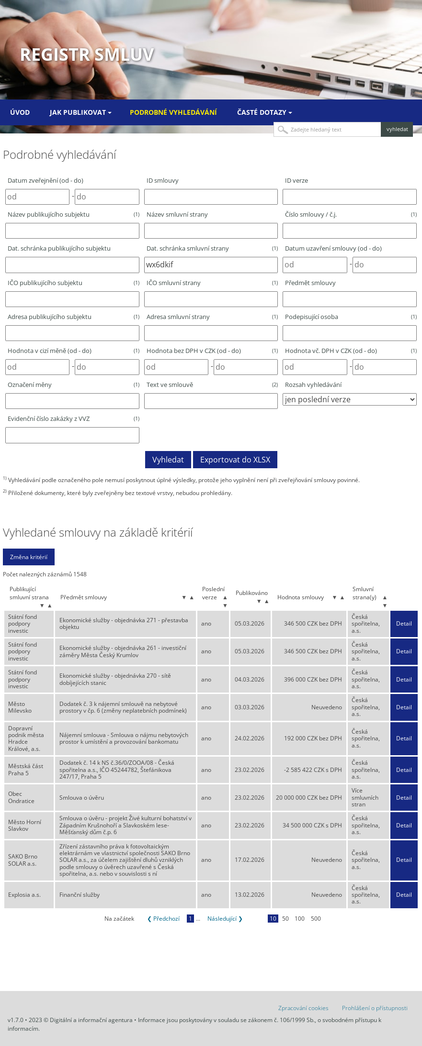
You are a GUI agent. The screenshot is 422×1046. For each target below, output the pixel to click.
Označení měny (73, 384)
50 (285, 918)
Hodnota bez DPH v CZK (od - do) (212, 350)
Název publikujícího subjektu (73, 214)
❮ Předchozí (163, 918)
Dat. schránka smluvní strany (212, 248)
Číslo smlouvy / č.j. (351, 214)
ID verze (296, 180)
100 (300, 918)
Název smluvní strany (177, 214)
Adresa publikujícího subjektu (73, 316)
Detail (404, 623)
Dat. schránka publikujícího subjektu (59, 248)
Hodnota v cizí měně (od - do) (73, 350)
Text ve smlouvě (212, 384)
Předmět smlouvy (310, 282)
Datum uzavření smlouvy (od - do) (333, 248)
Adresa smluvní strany (212, 316)
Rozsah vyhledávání (313, 384)
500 (316, 918)
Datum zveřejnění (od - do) (45, 180)
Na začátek (119, 918)
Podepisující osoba (351, 316)
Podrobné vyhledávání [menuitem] (173, 112)
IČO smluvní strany (212, 282)
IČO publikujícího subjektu (73, 282)
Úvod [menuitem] (20, 112)
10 (273, 918)
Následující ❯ (225, 918)
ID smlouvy (163, 180)
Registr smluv (87, 54)
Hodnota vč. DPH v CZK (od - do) (351, 350)
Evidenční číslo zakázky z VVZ (73, 418)
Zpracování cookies (303, 1008)
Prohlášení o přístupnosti (375, 1008)
